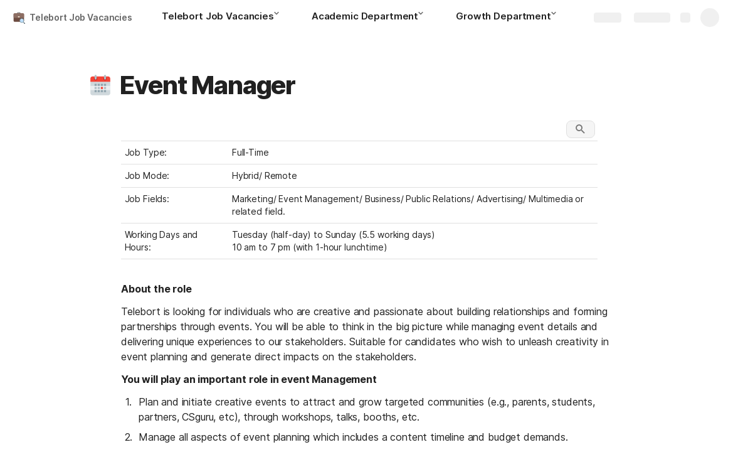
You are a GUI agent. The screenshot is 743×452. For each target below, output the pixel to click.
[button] (280, 17)
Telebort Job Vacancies (80, 17)
